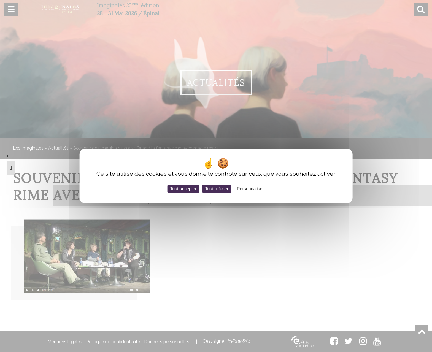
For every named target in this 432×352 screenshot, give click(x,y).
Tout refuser (216, 188)
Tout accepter (183, 188)
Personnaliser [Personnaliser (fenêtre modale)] (250, 188)
